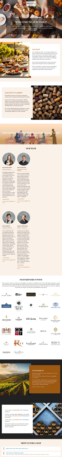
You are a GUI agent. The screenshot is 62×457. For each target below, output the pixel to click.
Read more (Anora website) (38, 386)
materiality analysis (42, 381)
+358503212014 (20, 265)
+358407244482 (5, 257)
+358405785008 (20, 199)
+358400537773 (5, 199)
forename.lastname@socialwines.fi (8, 202)
